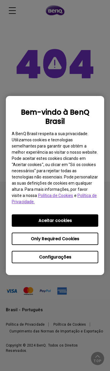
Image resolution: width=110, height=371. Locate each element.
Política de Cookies (55, 195)
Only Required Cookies (55, 239)
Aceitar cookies (55, 220)
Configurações (55, 257)
